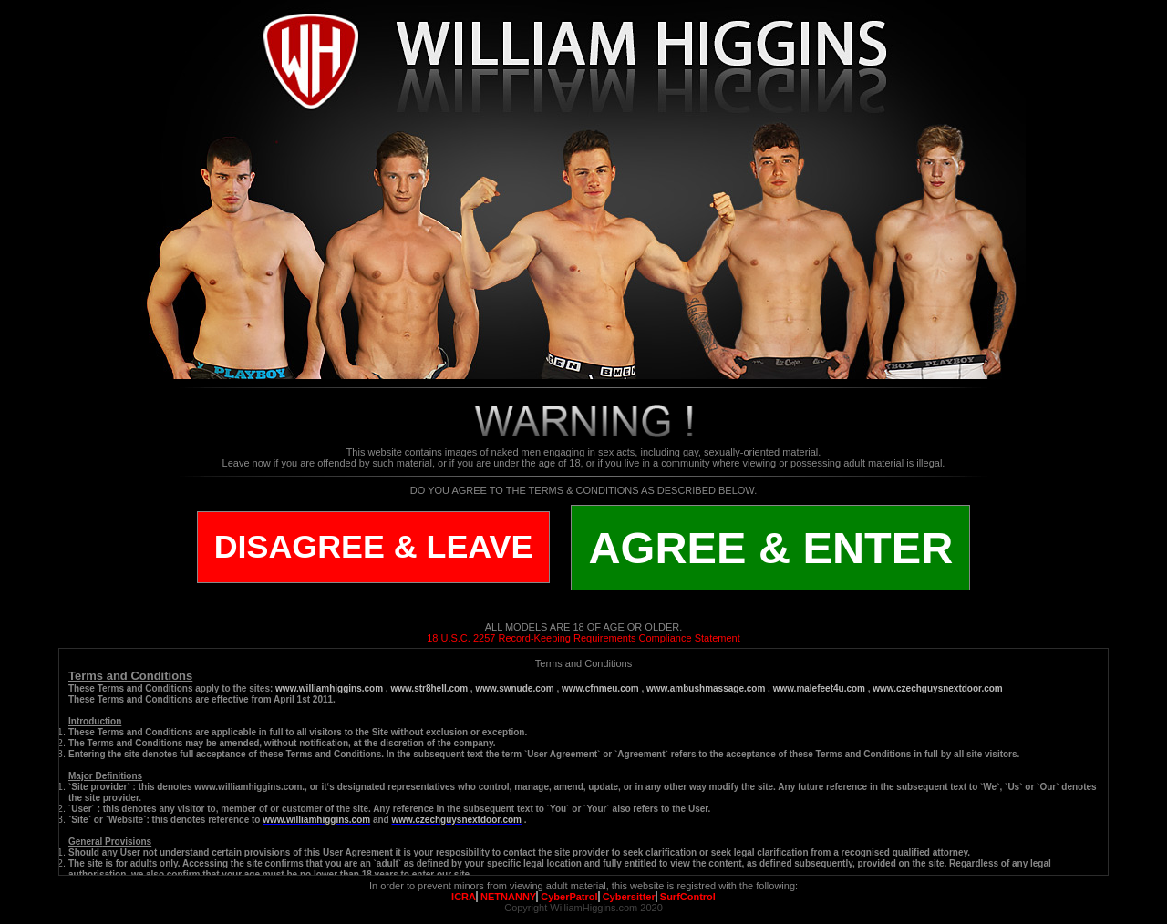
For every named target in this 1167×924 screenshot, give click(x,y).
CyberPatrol (569, 896)
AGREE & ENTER (770, 547)
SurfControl (688, 896)
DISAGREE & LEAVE (373, 547)
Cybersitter (629, 896)
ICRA (463, 896)
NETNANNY (508, 896)
